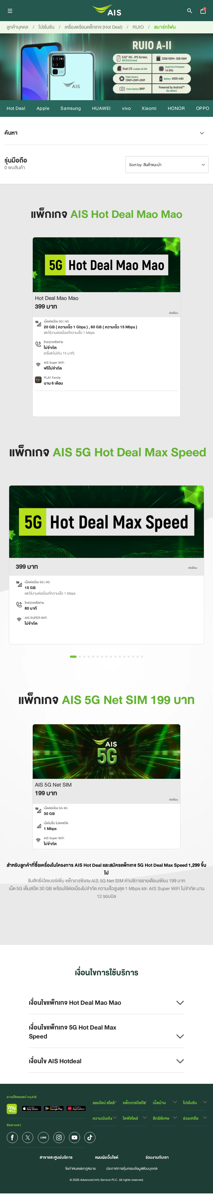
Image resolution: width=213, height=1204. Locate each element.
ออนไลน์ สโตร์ (104, 1102)
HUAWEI (101, 108)
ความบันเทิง (102, 1118)
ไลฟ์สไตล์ (130, 1118)
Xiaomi (149, 108)
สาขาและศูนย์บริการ (56, 1157)
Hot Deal (16, 108)
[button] (106, 133)
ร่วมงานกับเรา (157, 1157)
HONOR (176, 108)
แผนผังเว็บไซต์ (106, 1157)
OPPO (202, 108)
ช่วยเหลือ (190, 1118)
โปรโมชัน (190, 1102)
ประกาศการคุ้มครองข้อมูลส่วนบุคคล (131, 1168)
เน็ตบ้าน (159, 1102)
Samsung (70, 108)
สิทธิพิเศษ (161, 1118)
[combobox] (167, 164)
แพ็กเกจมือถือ (134, 1102)
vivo (126, 108)
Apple (43, 108)
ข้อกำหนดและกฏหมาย (80, 1168)
